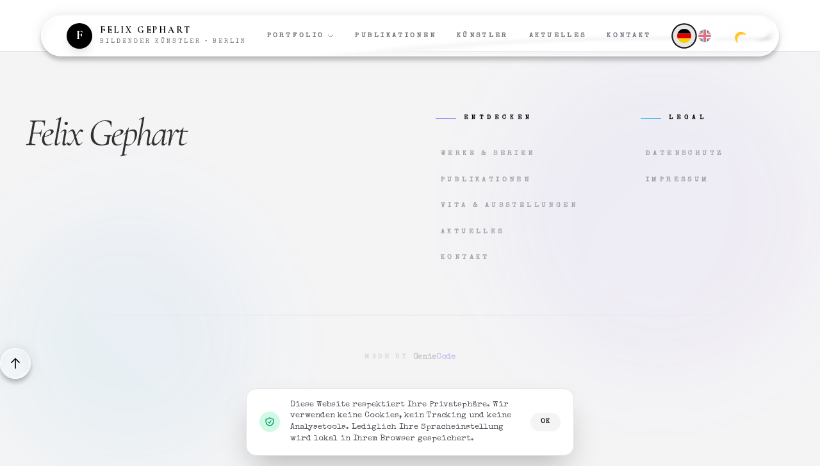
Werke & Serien (488, 153)
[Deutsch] (684, 35)
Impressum (678, 179)
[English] (704, 36)
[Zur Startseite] (157, 36)
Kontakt (629, 35)
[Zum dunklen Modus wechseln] (740, 36)
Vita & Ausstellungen (509, 205)
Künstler (482, 35)
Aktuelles (558, 35)
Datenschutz (685, 153)
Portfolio (301, 36)
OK (545, 421)
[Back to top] (15, 363)
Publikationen (395, 35)
